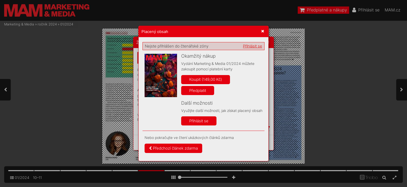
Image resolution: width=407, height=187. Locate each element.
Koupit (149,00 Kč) (205, 79)
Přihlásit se (252, 46)
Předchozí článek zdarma (173, 148)
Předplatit (197, 90)
